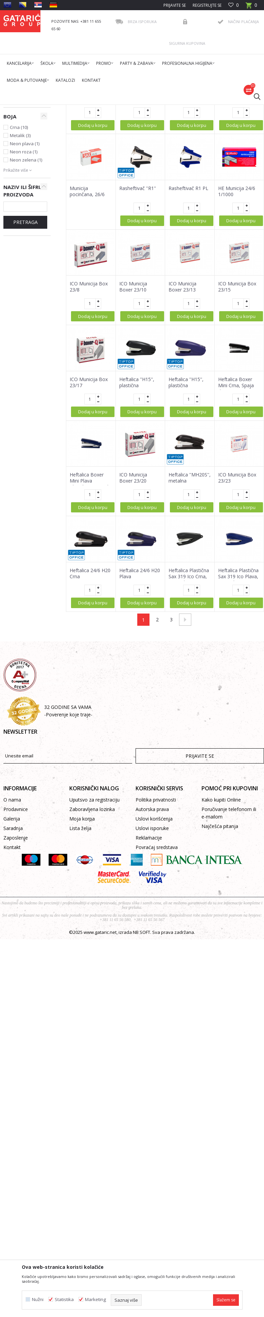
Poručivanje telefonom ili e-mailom (228, 918)
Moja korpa (82, 923)
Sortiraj (207, 133)
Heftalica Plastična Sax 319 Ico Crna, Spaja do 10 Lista (189, 681)
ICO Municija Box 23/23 (237, 583)
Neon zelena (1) (26, 265)
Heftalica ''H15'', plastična (136, 487)
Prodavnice (15, 914)
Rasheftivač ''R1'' (137, 293)
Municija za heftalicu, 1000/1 (88, 200)
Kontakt (12, 952)
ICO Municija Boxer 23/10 (133, 391)
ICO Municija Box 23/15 (237, 391)
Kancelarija (94, 109)
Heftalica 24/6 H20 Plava (139, 678)
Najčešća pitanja (219, 931)
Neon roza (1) (23, 256)
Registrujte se (207, 5)
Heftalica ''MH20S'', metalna (190, 583)
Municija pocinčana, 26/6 (87, 296)
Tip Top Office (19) (28, 204)
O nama (12, 904)
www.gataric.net (100, 1037)
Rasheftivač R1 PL (188, 293)
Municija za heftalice (17, 159)
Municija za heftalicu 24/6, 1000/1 (184, 203)
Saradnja (13, 933)
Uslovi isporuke (152, 933)
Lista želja (80, 933)
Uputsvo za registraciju (94, 904)
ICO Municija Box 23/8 (89, 391)
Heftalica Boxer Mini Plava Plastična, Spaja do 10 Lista (90, 589)
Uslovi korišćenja (154, 923)
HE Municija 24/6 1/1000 (236, 296)
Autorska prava (152, 914)
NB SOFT (141, 1037)
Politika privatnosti (156, 904)
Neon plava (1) (24, 248)
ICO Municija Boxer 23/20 (133, 583)
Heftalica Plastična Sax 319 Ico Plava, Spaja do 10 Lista (238, 681)
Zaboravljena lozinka (92, 914)
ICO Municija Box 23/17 (89, 487)
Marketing (95, 1299)
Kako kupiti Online (221, 904)
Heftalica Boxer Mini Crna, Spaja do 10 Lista (236, 490)
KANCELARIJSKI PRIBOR (131, 109)
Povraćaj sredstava (157, 952)
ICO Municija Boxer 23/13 (182, 391)
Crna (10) (19, 232)
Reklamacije (149, 942)
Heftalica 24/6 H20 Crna (90, 678)
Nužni (37, 1299)
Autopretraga (176, 133)
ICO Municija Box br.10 (138, 200)
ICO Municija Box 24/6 (237, 200)
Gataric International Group (29, 109)
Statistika (64, 1299)
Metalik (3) (20, 240)
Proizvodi (70, 109)
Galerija (11, 923)
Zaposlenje (15, 942)
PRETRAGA (25, 327)
